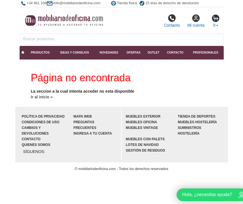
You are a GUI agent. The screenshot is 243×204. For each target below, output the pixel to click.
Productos (40, 52)
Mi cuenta (196, 20)
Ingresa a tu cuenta (92, 133)
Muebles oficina (141, 122)
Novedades (109, 52)
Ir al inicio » (42, 97)
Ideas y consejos (74, 52)
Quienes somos (36, 145)
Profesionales (205, 52)
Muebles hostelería (197, 122)
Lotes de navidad (142, 145)
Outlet (154, 52)
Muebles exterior (143, 116)
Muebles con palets (145, 139)
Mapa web (82, 116)
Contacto (172, 20)
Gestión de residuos (145, 150)
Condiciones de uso (41, 122)
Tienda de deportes (196, 116)
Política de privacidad (43, 116)
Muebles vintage (142, 128)
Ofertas (133, 52)
